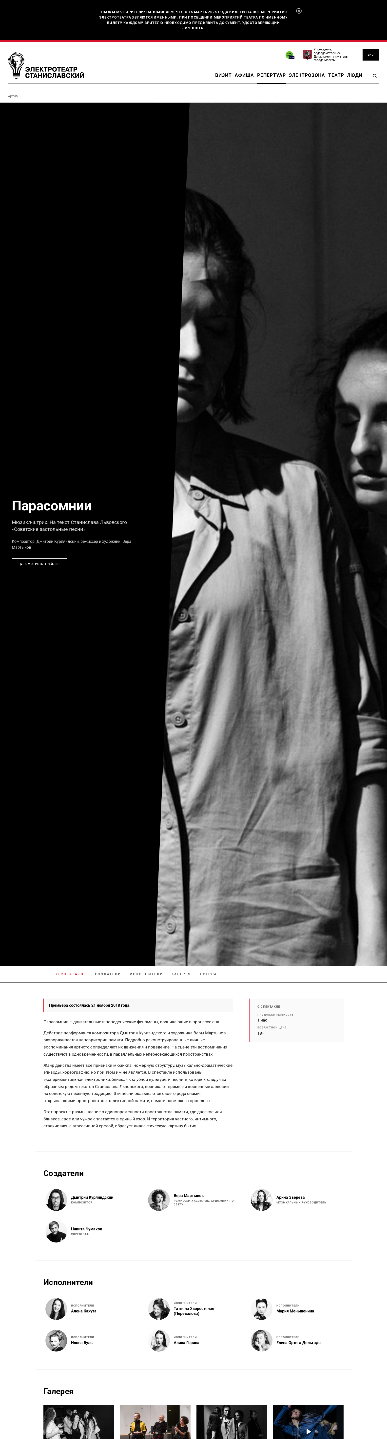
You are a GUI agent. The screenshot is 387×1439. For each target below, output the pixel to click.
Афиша (244, 75)
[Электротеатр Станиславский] (46, 66)
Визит (223, 75)
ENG (371, 54)
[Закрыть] (299, 11)
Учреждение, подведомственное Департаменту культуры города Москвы (331, 55)
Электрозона (307, 75)
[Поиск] (374, 75)
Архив (13, 96)
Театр (336, 75)
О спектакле (71, 974)
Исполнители (146, 974)
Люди (354, 75)
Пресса (208, 974)
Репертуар (271, 75)
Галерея (181, 974)
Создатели (108, 974)
